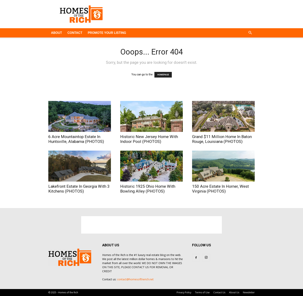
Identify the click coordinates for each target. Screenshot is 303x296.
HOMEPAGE (163, 74)
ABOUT (56, 32)
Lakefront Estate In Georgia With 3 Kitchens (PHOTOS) (79, 189)
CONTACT (74, 32)
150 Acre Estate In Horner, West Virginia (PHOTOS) (220, 189)
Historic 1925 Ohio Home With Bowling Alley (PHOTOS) (147, 189)
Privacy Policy (184, 292)
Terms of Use (202, 292)
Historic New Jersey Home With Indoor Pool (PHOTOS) (149, 139)
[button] (250, 33)
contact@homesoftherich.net (135, 279)
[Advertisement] (184, 14)
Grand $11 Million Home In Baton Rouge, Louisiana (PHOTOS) (222, 139)
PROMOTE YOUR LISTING (107, 32)
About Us (234, 292)
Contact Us (219, 292)
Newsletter (249, 292)
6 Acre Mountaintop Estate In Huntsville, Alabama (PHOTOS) (76, 139)
